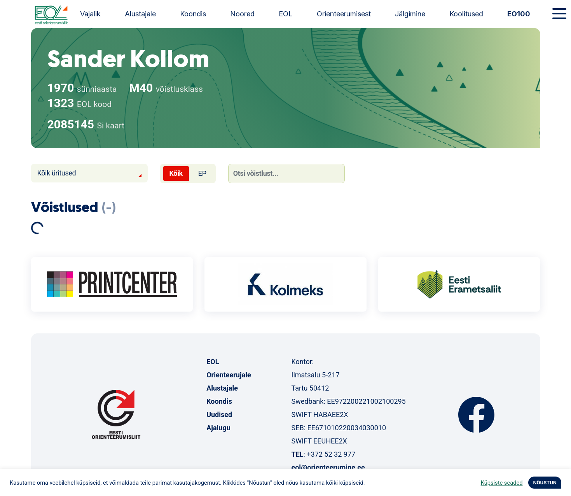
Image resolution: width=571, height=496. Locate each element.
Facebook (476, 415)
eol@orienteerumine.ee (328, 467)
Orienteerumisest (344, 14)
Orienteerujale (228, 375)
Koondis (193, 14)
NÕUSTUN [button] (545, 482)
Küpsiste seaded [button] (502, 482)
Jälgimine (410, 14)
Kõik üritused (56, 173)
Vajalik (90, 14)
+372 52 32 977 (331, 454)
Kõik (176, 173)
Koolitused (466, 14)
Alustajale (140, 14)
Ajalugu (218, 428)
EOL (286, 14)
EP (202, 173)
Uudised (219, 414)
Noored (242, 14)
